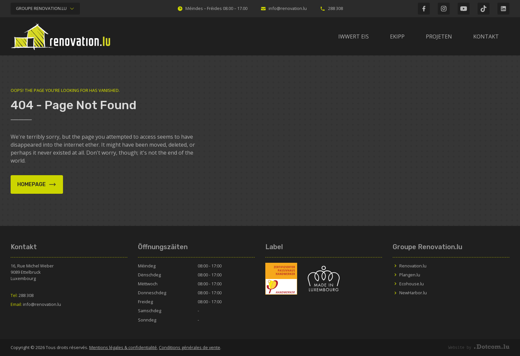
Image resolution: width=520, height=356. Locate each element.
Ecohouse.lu (408, 284)
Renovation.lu (409, 266)
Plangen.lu (406, 275)
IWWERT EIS (353, 36)
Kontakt (486, 36)
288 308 (331, 8)
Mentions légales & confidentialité (123, 347)
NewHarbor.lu (410, 293)
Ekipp (397, 36)
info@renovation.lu (284, 8)
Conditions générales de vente (189, 347)
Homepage (36, 184)
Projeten (439, 36)
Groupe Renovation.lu (45, 8)
